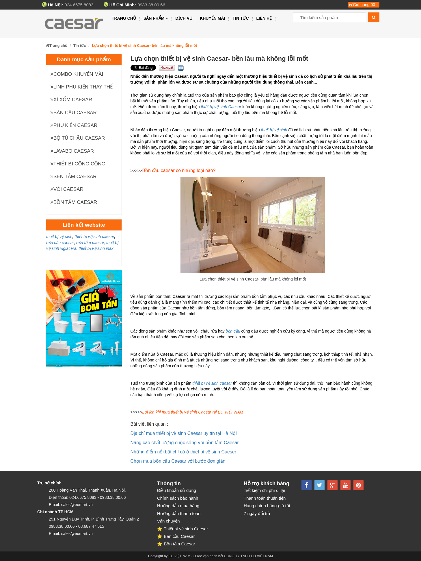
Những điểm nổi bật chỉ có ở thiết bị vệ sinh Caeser (183, 451)
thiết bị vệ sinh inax (96, 248)
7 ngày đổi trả (257, 513)
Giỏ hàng (364, 4)
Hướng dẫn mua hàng (178, 505)
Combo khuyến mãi (77, 74)
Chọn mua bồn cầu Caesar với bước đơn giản (178, 461)
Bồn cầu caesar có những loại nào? (178, 170)
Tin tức (240, 18)
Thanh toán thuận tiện (265, 498)
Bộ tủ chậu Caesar (78, 138)
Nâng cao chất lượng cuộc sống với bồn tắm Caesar (185, 442)
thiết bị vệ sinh (59, 236)
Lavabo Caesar (72, 151)
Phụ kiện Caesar (74, 125)
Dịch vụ (184, 18)
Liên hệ (264, 18)
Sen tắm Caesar (74, 176)
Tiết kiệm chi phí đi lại (264, 490)
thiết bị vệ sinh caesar (94, 236)
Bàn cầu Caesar (74, 112)
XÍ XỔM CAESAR (71, 99)
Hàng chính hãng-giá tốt (267, 505)
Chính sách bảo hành (177, 498)
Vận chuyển (168, 520)
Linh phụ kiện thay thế (82, 87)
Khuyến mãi (212, 18)
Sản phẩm (156, 18)
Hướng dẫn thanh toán (178, 513)
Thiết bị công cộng (78, 164)
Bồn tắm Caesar (74, 202)
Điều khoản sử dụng (176, 490)
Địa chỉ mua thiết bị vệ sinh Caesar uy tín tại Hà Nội (184, 433)
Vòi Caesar (67, 189)
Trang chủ (124, 18)
